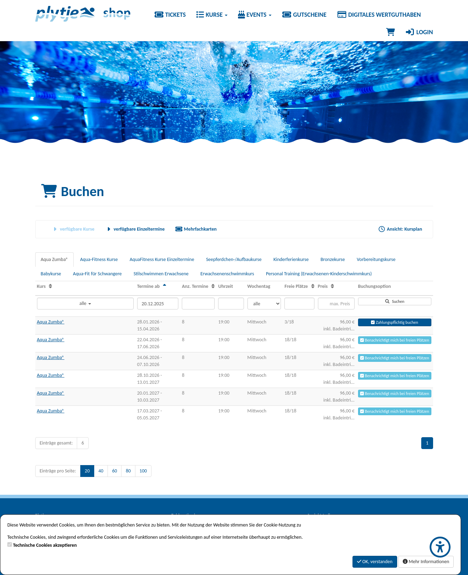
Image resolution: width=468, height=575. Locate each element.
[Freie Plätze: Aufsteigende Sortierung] (312, 286)
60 (114, 471)
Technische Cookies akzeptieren (45, 545)
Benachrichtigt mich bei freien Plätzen (394, 340)
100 (143, 471)
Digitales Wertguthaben (379, 14)
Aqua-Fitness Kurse (99, 259)
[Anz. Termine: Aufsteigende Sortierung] (213, 286)
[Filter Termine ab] (157, 303)
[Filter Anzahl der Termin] (198, 303)
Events (255, 14)
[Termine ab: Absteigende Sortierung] (164, 286)
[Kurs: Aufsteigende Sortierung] (50, 286)
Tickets (170, 14)
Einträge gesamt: (56, 443)
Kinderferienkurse (291, 259)
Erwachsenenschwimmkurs (227, 274)
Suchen (394, 301)
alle (85, 303)
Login (419, 32)
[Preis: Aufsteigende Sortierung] (332, 286)
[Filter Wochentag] (264, 303)
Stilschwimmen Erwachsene (161, 274)
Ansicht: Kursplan (400, 229)
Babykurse (51, 274)
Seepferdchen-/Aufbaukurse (233, 259)
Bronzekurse (332, 259)
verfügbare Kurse (73, 229)
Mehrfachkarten (196, 229)
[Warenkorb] (390, 32)
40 (100, 471)
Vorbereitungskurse (376, 259)
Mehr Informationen (426, 562)
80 (128, 471)
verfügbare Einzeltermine (135, 229)
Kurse (212, 14)
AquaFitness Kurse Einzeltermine (162, 259)
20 (87, 471)
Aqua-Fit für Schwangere (97, 274)
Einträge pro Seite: (58, 471)
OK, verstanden (375, 562)
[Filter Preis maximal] (336, 303)
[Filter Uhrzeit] (231, 303)
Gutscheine (304, 14)
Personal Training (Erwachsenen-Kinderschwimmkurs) (319, 274)
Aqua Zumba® (54, 259)
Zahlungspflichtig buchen (394, 322)
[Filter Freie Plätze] (299, 303)
